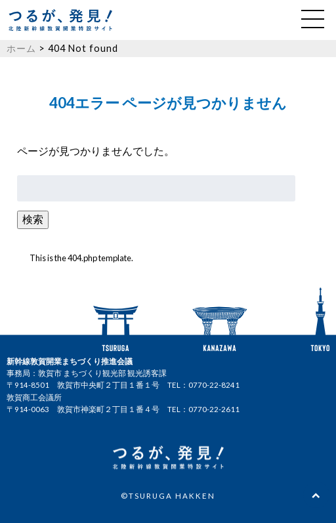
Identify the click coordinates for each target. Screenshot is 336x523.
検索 (32, 219)
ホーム (21, 48)
